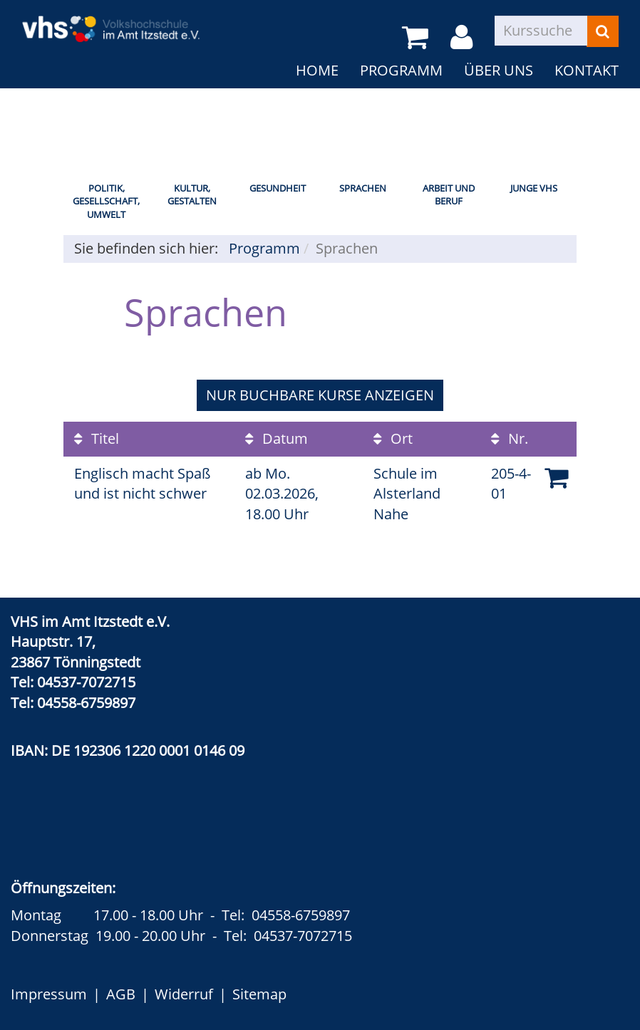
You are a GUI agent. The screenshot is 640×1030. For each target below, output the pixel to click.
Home (317, 70)
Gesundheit (277, 188)
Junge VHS (533, 188)
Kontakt (586, 70)
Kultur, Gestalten (192, 195)
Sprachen (362, 188)
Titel (96, 438)
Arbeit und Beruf (449, 195)
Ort (393, 438)
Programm (401, 70)
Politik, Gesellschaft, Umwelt (106, 201)
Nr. (509, 438)
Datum (276, 438)
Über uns (498, 70)
